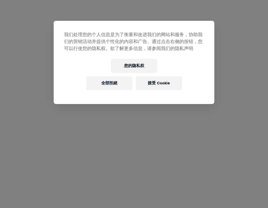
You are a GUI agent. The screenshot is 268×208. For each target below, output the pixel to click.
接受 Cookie (159, 83)
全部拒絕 (109, 83)
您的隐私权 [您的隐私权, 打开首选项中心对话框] (134, 66)
